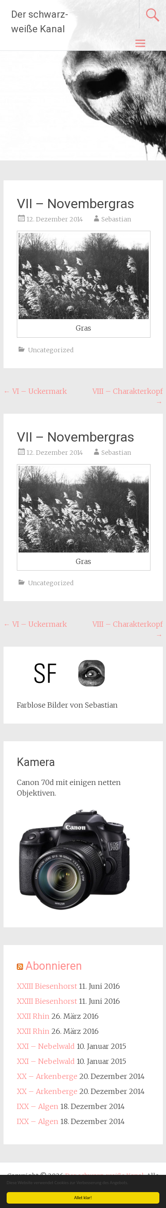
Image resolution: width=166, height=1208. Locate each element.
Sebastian (116, 219)
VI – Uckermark (35, 391)
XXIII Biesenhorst (47, 986)
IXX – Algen (37, 1106)
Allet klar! (83, 1197)
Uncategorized (50, 350)
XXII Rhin (33, 1016)
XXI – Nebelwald (46, 1046)
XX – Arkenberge (47, 1076)
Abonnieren (54, 966)
